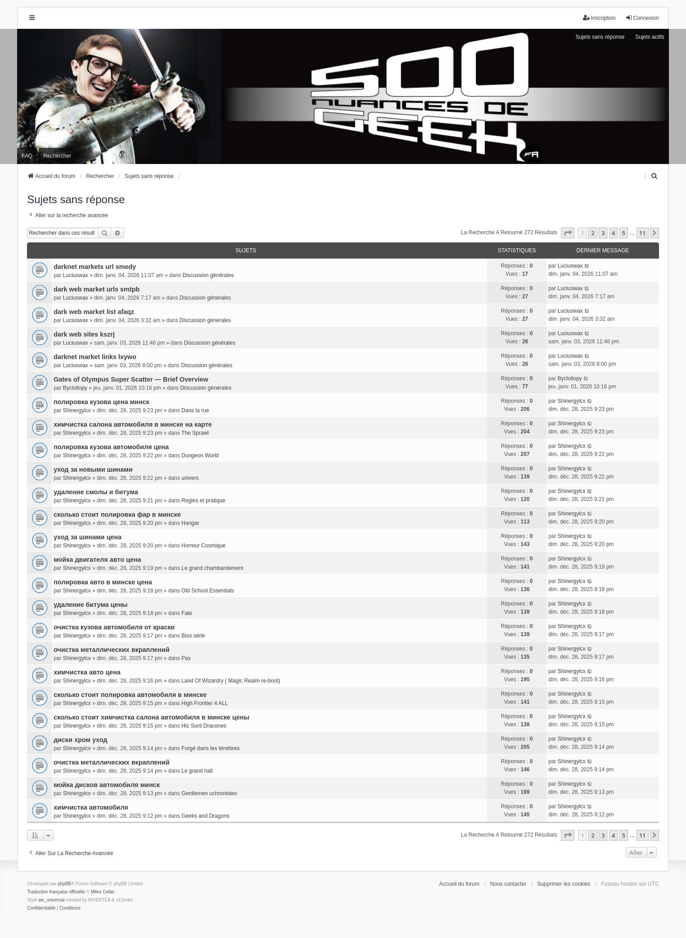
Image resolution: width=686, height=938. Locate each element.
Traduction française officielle (56, 891)
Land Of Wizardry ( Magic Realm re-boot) (230, 681)
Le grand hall (196, 771)
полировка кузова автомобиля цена (111, 447)
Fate (186, 613)
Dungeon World (200, 455)
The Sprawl (195, 433)
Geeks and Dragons (205, 816)
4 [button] (613, 233)
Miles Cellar (102, 891)
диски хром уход (81, 739)
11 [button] (642, 233)
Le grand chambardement (212, 568)
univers (190, 478)
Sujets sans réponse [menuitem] (599, 37)
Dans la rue (195, 410)
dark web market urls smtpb (96, 289)
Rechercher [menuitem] (57, 156)
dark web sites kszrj (84, 334)
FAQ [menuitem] (27, 156)
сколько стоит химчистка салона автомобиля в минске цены (151, 717)
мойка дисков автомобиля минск (107, 784)
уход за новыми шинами (93, 469)
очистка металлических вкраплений (112, 649)
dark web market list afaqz (94, 311)
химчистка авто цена (87, 672)
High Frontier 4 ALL (204, 703)
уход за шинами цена (87, 537)
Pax (186, 658)
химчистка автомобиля (91, 807)
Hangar (190, 523)
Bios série (193, 636)
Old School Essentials (207, 590)
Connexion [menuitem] (642, 17)
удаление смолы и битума (96, 492)
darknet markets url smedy (95, 266)
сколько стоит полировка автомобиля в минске (130, 694)
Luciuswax (75, 275)
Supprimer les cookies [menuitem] (563, 884)
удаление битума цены (91, 604)
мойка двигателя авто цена (97, 559)
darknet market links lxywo (95, 356)
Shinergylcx (77, 410)
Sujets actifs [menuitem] (649, 37)
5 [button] (623, 233)
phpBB (64, 883)
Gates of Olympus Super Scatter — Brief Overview (131, 379)
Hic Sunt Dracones (203, 726)
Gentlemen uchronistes (209, 793)
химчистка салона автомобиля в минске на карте (133, 424)
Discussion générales (208, 275)
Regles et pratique (203, 500)
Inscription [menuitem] (599, 17)
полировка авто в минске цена (103, 582)
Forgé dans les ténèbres (210, 748)
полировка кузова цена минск (101, 401)
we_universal (51, 899)
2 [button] (592, 233)
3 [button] (603, 233)
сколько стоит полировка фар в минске (117, 514)
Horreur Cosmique (203, 545)
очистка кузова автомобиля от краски (114, 627)
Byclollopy (75, 388)
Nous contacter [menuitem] (508, 884)
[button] (567, 233)
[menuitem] (655, 176)
